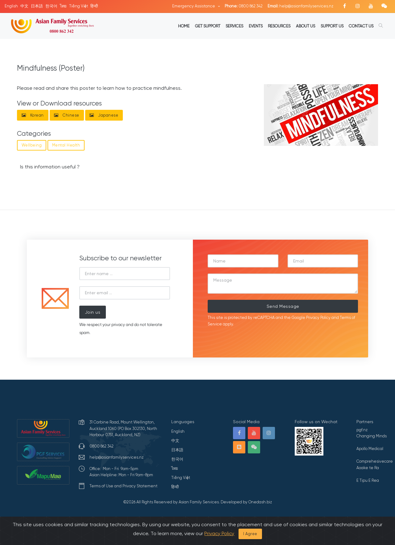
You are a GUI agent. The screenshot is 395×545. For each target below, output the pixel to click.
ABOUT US (305, 25)
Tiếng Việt (78, 6)
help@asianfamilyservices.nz (300, 6)
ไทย (63, 6)
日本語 (37, 6)
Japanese (103, 115)
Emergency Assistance (194, 6)
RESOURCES (279, 25)
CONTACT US (361, 25)
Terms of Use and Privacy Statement (123, 486)
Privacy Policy (318, 317)
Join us (93, 312)
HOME (183, 25)
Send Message (283, 306)
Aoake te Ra (367, 467)
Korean (33, 115)
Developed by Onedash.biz (246, 502)
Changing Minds (371, 436)
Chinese (66, 115)
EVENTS (256, 25)
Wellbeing (32, 145)
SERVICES (234, 25)
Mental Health (66, 145)
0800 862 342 (244, 6)
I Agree (250, 533)
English (11, 6)
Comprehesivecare (374, 461)
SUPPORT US (332, 25)
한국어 (51, 6)
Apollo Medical (369, 448)
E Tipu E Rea (367, 480)
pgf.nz (362, 429)
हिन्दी (94, 6)
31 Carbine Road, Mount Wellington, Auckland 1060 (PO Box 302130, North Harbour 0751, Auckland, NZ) (123, 428)
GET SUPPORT (207, 25)
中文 (24, 6)
